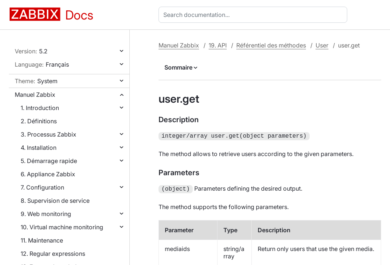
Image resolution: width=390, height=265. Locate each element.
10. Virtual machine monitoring (62, 227)
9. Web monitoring (46, 214)
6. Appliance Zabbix (48, 174)
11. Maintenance (42, 240)
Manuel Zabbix (35, 94)
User (322, 45)
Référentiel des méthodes (271, 45)
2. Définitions (39, 121)
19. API (218, 45)
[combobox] (254, 15)
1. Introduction (40, 108)
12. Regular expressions (53, 253)
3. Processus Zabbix (48, 134)
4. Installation (38, 147)
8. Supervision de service (55, 200)
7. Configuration (42, 187)
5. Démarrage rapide (49, 161)
